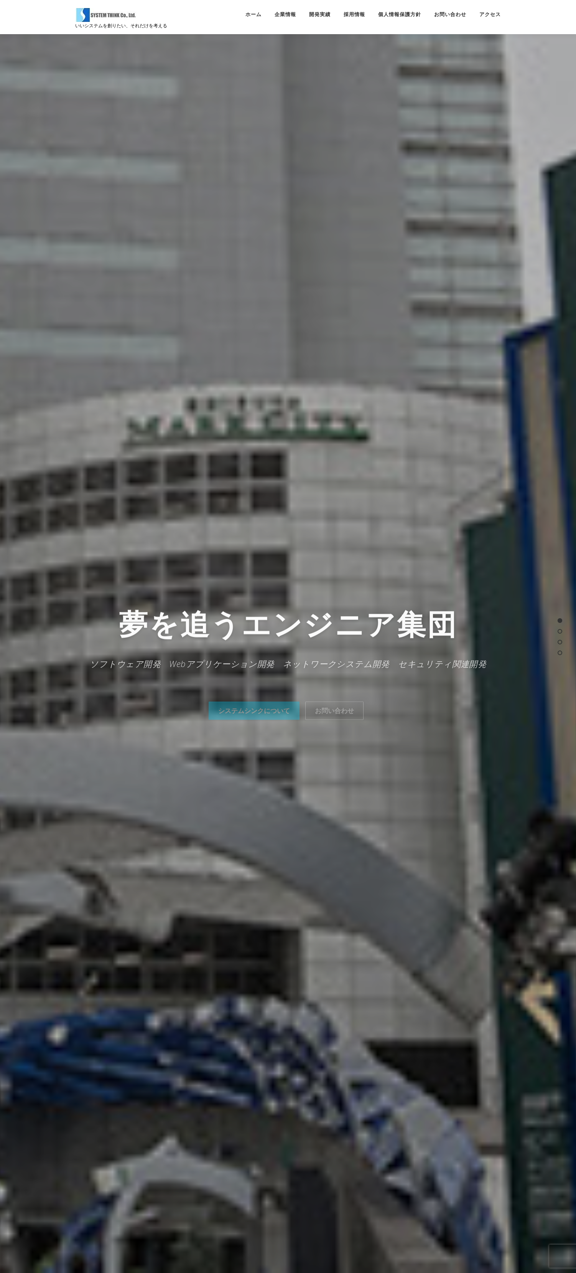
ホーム (253, 14)
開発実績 (320, 14)
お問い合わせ (450, 14)
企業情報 (285, 14)
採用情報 (354, 14)
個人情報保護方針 (399, 14)
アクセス (490, 14)
